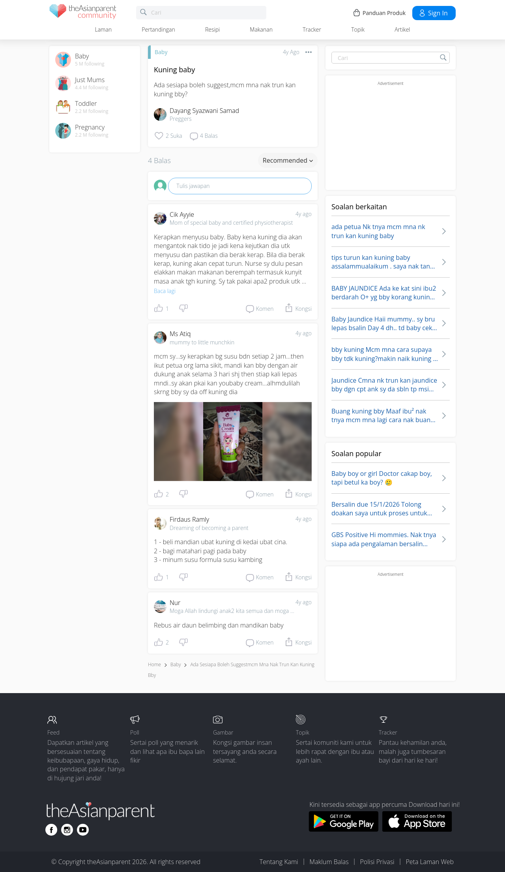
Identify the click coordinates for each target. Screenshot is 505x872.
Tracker (312, 29)
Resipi (212, 29)
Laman (103, 29)
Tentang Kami (279, 861)
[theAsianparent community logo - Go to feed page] (82, 13)
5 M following (90, 64)
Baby (161, 52)
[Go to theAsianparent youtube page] (83, 830)
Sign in (433, 13)
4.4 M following (91, 88)
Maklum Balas (328, 861)
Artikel (402, 29)
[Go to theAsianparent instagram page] (67, 830)
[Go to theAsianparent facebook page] (51, 830)
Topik (358, 29)
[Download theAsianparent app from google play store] (343, 829)
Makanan (261, 29)
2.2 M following (91, 111)
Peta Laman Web (430, 861)
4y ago (304, 214)
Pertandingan (158, 29)
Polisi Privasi (377, 861)
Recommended (288, 160)
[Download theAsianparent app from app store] (417, 829)
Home (154, 664)
